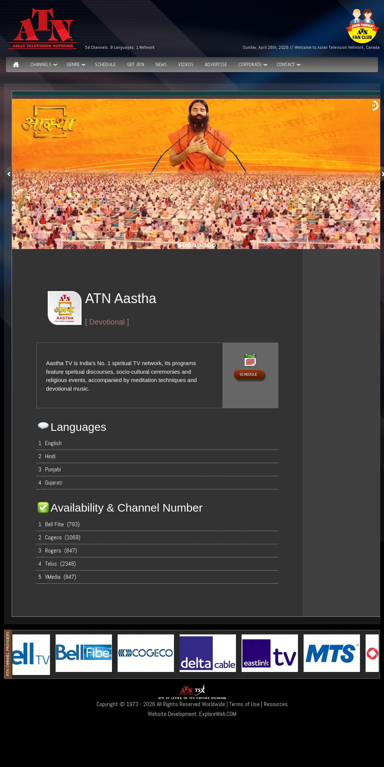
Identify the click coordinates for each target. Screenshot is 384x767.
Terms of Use (244, 704)
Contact (286, 64)
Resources (276, 704)
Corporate (250, 64)
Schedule (105, 64)
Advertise (216, 64)
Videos (186, 64)
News (161, 64)
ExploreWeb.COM (217, 714)
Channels (40, 64)
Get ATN (135, 64)
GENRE (73, 64)
